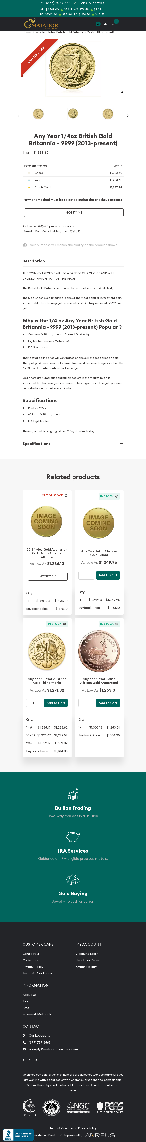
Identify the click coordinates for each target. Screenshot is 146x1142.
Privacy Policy (33, 967)
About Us (29, 995)
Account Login (87, 954)
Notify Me (74, 212)
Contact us (31, 954)
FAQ (26, 1008)
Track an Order (87, 960)
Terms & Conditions (37, 973)
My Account (32, 960)
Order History (86, 967)
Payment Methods (37, 1014)
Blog (26, 1001)
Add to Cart (108, 575)
